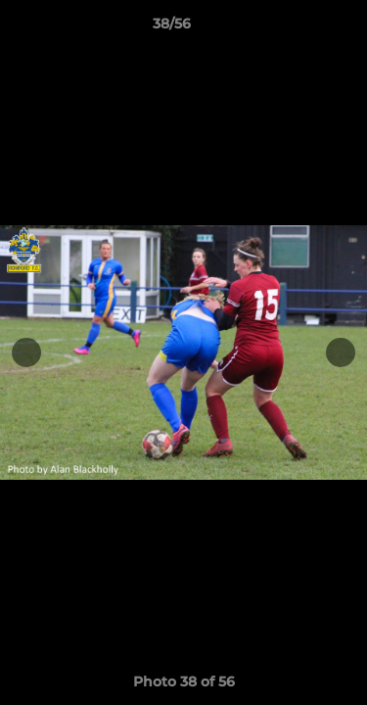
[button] (296, 28)
